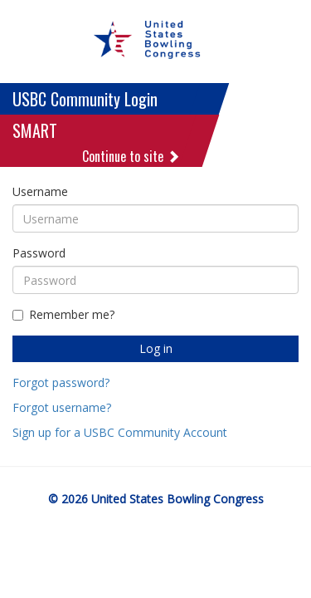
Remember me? (63, 314)
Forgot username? (61, 407)
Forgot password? (60, 382)
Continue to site (131, 156)
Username (40, 191)
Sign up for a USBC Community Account (119, 432)
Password (39, 253)
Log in (156, 348)
